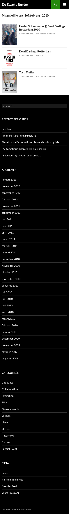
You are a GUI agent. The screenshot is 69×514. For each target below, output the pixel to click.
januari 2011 (9, 252)
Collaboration (10, 389)
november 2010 (11, 265)
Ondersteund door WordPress (16, 509)
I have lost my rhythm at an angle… (21, 155)
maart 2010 (8, 318)
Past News (8, 435)
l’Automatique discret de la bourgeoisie (24, 148)
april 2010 (8, 312)
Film (4, 402)
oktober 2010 (9, 272)
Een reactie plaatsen (45, 33)
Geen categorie (10, 409)
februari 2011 (10, 245)
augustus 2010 (10, 285)
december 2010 (11, 259)
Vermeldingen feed (12, 479)
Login (5, 472)
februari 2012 (10, 199)
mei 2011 (7, 225)
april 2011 (8, 232)
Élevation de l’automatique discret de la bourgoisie (30, 142)
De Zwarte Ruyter (15, 4)
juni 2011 (7, 219)
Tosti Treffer (26, 72)
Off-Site (6, 428)
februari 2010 (10, 325)
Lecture (6, 415)
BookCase (7, 382)
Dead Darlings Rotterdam (35, 51)
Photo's (6, 442)
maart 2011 (8, 239)
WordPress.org (10, 492)
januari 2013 (9, 179)
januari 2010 (9, 331)
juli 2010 (7, 292)
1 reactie (40, 55)
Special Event (9, 448)
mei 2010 (7, 305)
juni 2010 (7, 298)
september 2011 (11, 212)
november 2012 (11, 186)
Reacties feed (9, 486)
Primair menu (64, 4)
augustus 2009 (10, 358)
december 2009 (11, 338)
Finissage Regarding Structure (19, 135)
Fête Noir (7, 128)
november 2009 (11, 345)
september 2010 (11, 278)
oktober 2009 (9, 351)
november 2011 (11, 206)
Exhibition (8, 395)
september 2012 (11, 192)
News (5, 422)
